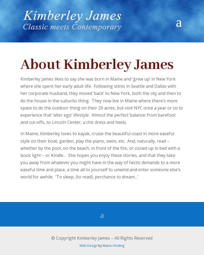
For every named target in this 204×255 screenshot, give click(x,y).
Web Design (88, 245)
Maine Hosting (113, 245)
